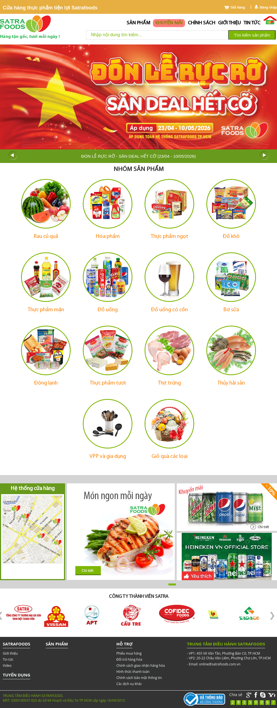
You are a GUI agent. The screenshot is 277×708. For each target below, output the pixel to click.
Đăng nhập (268, 7)
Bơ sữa (231, 310)
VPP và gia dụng (107, 456)
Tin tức (251, 23)
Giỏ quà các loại (170, 456)
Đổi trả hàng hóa (129, 659)
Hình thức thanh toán (133, 671)
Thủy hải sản (231, 383)
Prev (12, 155)
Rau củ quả (46, 236)
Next (264, 155)
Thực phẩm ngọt (169, 236)
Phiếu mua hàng (129, 653)
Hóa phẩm (108, 236)
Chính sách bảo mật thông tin (139, 677)
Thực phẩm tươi (108, 383)
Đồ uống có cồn (169, 310)
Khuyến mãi (169, 23)
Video (7, 665)
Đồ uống (108, 310)
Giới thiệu (229, 23)
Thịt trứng (169, 383)
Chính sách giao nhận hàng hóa (140, 665)
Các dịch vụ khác (129, 683)
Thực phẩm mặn (46, 310)
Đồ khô (231, 236)
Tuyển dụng (16, 675)
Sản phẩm (138, 23)
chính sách (201, 23)
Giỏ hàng (238, 7)
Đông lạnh (46, 383)
